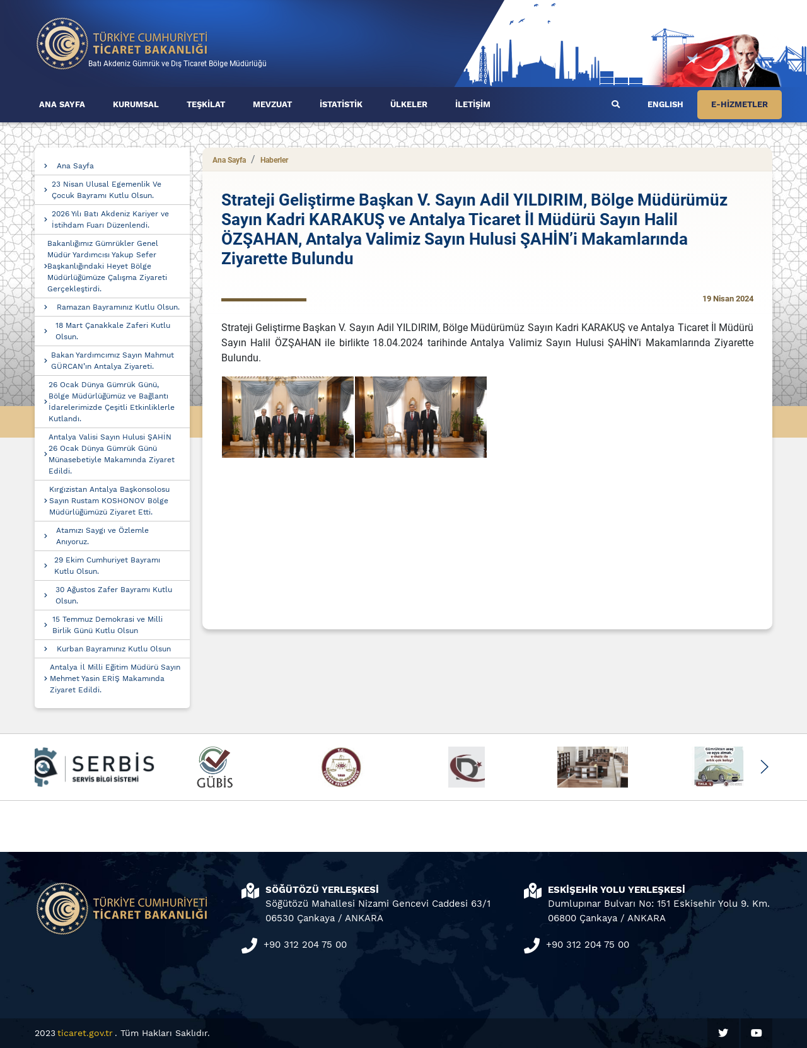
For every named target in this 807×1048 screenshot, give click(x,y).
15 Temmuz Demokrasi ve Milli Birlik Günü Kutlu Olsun (107, 625)
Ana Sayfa (75, 165)
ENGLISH (665, 104)
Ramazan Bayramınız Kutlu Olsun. (118, 307)
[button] (763, 767)
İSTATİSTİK (341, 104)
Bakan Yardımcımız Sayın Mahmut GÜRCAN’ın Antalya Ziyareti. (112, 361)
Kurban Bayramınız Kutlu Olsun (114, 648)
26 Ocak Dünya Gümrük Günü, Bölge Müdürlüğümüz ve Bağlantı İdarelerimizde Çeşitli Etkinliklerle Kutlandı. (112, 401)
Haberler (274, 160)
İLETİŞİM (473, 104)
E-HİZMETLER (739, 104)
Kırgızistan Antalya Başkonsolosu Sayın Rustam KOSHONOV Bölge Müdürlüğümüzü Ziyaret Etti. (109, 500)
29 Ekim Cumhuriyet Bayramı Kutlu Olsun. (107, 566)
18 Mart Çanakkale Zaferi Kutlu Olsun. (112, 331)
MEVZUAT (272, 104)
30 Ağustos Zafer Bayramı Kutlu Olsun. (113, 595)
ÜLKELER (408, 104)
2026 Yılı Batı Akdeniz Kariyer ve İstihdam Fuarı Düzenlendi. (110, 219)
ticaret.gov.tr (85, 1033)
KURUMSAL (136, 104)
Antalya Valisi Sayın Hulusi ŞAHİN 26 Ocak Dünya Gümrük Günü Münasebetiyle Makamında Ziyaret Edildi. (112, 454)
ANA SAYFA (62, 104)
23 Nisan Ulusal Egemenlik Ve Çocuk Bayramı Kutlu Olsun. (106, 190)
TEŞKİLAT (206, 104)
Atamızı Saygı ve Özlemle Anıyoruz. (102, 536)
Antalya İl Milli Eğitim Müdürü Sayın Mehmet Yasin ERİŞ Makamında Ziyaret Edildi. (115, 678)
